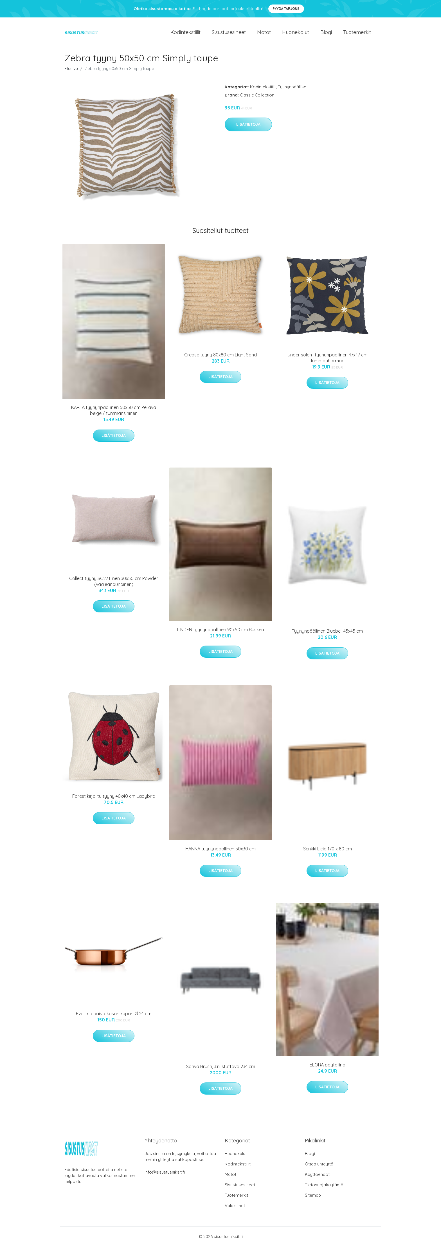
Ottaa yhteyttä (319, 1166)
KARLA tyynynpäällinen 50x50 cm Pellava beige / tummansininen (113, 413)
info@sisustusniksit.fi (165, 1175)
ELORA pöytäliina (327, 1068)
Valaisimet (235, 1208)
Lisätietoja (248, 127)
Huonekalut (295, 33)
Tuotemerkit (357, 33)
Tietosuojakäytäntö (324, 1187)
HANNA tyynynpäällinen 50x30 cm (220, 851)
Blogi (326, 33)
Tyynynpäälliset (293, 89)
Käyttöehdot (317, 1177)
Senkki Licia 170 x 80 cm (327, 851)
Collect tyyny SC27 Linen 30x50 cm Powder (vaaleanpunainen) (113, 584)
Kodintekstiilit (185, 33)
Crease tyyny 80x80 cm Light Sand (220, 357)
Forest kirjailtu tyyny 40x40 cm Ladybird (113, 799)
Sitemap (313, 1198)
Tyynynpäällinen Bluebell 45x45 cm (327, 634)
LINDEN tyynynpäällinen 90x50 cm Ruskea (220, 632)
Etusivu (71, 71)
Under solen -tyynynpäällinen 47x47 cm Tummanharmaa (327, 360)
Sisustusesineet (229, 33)
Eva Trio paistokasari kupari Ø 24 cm (113, 1016)
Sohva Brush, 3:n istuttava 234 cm (220, 1069)
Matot (264, 33)
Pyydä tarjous (286, 8)
